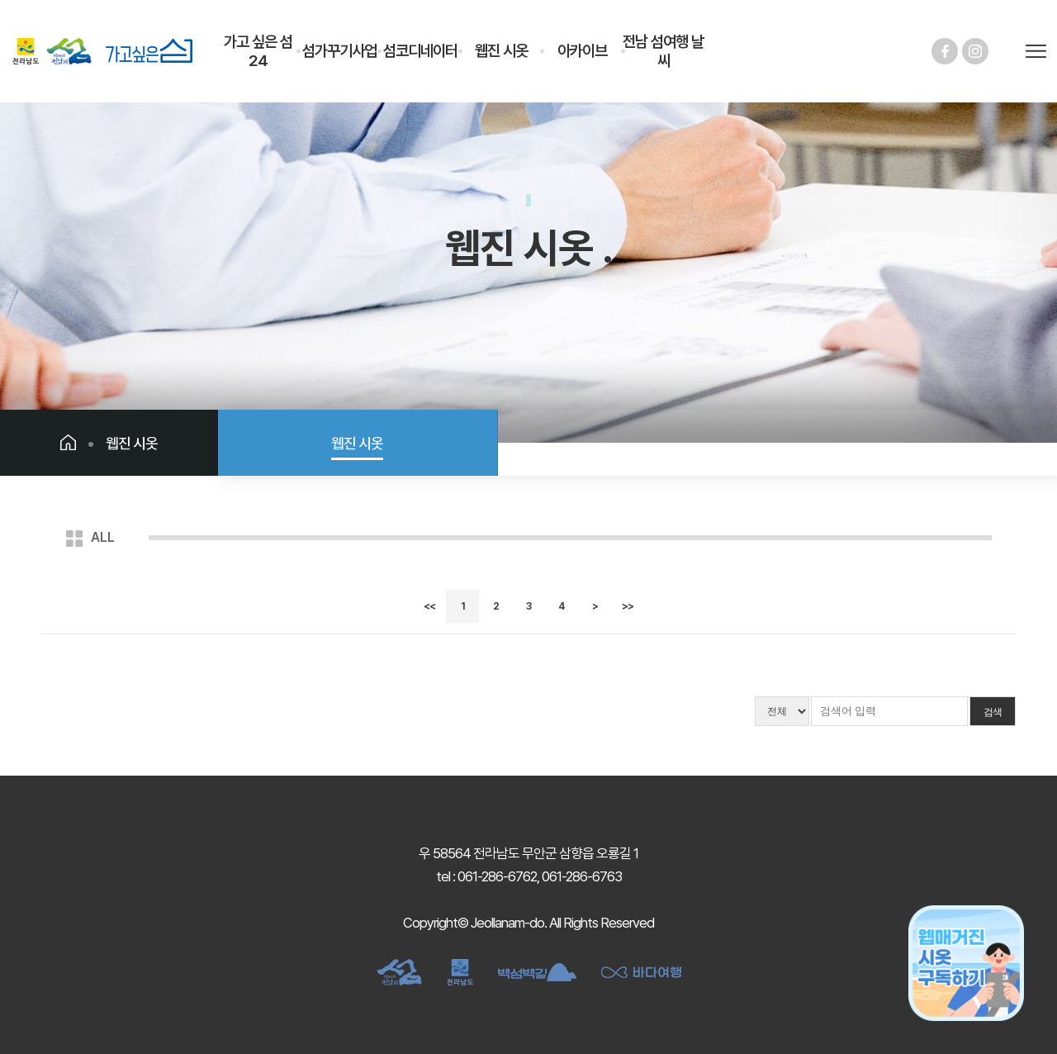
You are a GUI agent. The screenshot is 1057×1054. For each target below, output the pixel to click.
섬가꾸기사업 (339, 50)
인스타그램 (975, 51)
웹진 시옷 (501, 50)
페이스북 (944, 51)
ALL (103, 537)
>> (627, 606)
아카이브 (582, 50)
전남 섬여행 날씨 (663, 51)
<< (429, 606)
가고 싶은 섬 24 (258, 51)
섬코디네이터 (420, 50)
